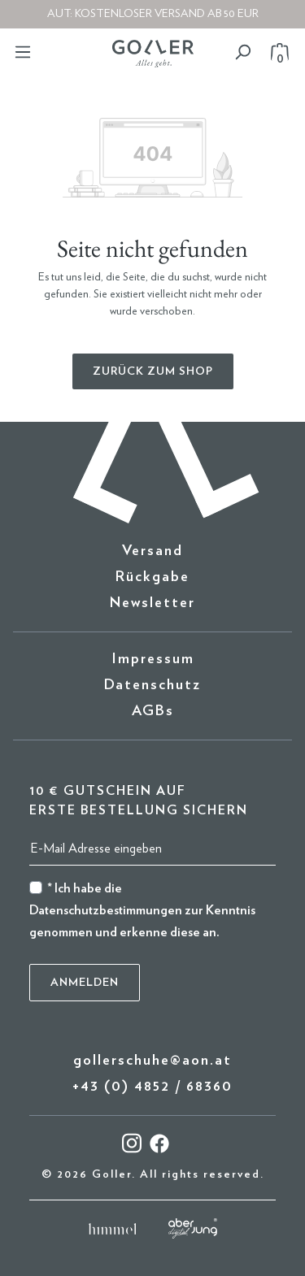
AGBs (153, 711)
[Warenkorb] (275, 52)
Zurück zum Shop (153, 371)
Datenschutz (152, 685)
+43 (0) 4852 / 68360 (152, 1086)
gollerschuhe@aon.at (152, 1060)
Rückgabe (152, 577)
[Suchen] (242, 52)
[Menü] (22, 52)
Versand (152, 551)
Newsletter (152, 603)
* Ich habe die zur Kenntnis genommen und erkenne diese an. (142, 910)
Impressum (152, 659)
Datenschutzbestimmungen (105, 910)
